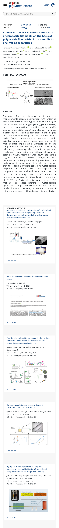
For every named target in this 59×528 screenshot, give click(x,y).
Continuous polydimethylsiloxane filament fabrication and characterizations (25, 406)
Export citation (44, 26)
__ (8, 5)
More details (11, 261)
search (53, 13)
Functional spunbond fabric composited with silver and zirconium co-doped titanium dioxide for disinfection (28, 340)
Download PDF (26, 26)
